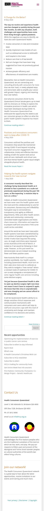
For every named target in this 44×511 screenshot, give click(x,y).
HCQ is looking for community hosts (18, 364)
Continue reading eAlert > (14, 125)
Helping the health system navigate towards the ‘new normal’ (19, 174)
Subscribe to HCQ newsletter (15, 358)
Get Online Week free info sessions (18, 367)
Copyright (33, 500)
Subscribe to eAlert (11, 361)
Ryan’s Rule (8, 348)
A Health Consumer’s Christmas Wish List (20, 354)
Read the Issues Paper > (13, 166)
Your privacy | (13, 500)
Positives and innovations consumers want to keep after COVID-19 (20, 133)
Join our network (16, 486)
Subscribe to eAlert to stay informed (18, 344)
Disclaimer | (24, 500)
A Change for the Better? (15, 17)
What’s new (8, 351)
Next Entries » (34, 324)
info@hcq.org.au (19, 417)
